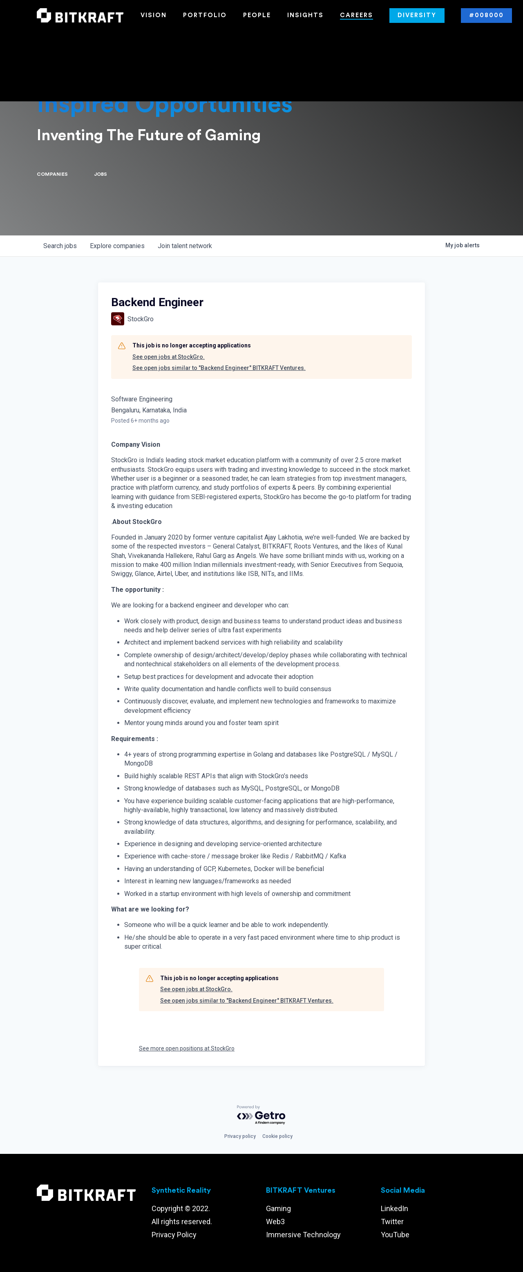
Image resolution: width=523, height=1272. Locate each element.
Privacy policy (240, 1136)
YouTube (395, 1234)
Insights (305, 15)
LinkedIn (394, 1208)
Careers (356, 15)
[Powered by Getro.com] (261, 1115)
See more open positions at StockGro (187, 1048)
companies (117, 246)
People (257, 15)
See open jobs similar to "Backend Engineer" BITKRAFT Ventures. (219, 368)
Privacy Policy (174, 1234)
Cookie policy (277, 1136)
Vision (154, 15)
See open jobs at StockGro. (168, 357)
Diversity (417, 15)
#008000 (486, 15)
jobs (60, 246)
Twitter (392, 1221)
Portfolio (205, 15)
